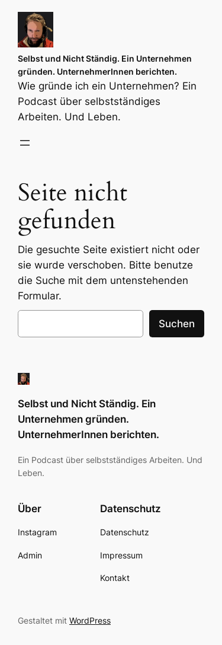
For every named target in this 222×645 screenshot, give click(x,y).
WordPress (90, 620)
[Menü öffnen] (25, 143)
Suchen (177, 324)
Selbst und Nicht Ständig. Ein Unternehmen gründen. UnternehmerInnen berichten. (88, 419)
